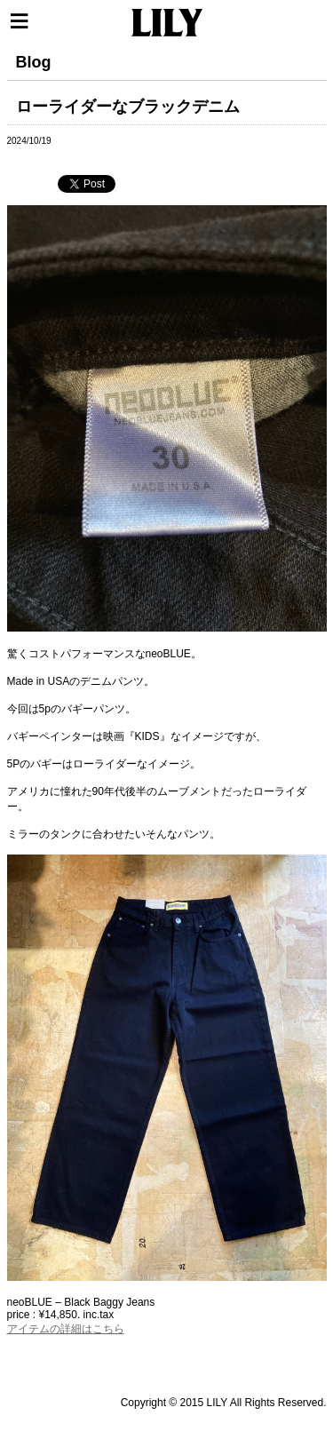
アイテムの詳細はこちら (65, 1329)
